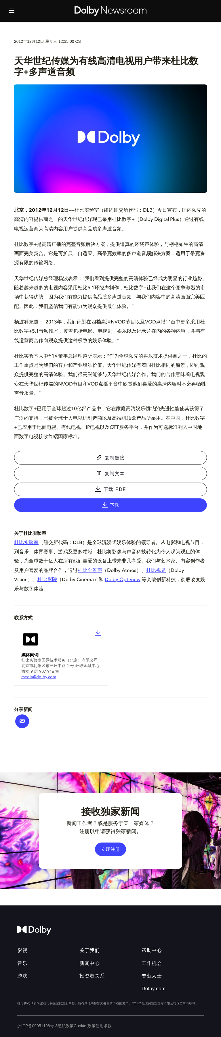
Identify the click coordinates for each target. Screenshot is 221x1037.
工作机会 (152, 963)
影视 (22, 950)
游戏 (22, 976)
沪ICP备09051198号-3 (37, 1025)
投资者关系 (92, 976)
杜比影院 (47, 579)
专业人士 (152, 976)
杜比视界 (156, 570)
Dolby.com (154, 988)
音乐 (22, 963)
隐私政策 (66, 1025)
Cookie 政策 (84, 1025)
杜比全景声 (90, 570)
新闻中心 (89, 963)
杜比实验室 (26, 542)
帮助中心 (152, 950)
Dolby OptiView (122, 579)
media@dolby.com (38, 677)
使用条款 (104, 1025)
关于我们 (89, 950)
